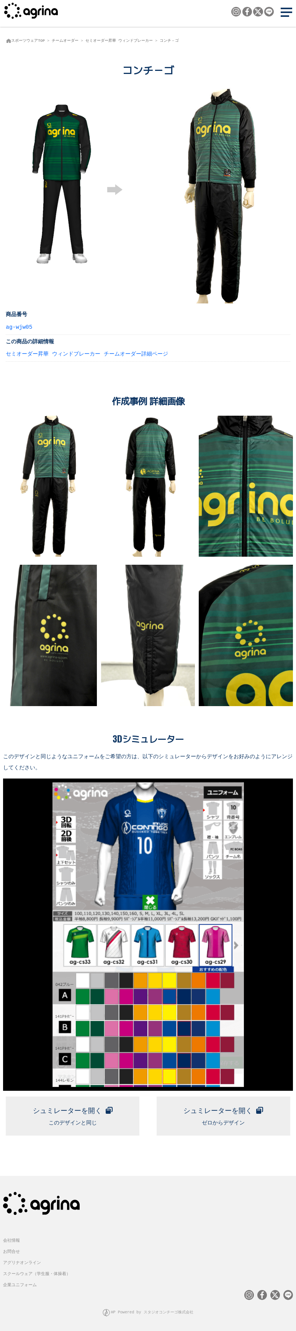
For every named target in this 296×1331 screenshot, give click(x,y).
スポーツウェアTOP (28, 40)
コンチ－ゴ (169, 40)
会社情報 (11, 1240)
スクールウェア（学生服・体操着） (36, 1273)
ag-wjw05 (19, 326)
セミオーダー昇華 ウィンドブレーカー (119, 40)
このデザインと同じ (72, 1114)
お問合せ (11, 1251)
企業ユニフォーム (20, 1284)
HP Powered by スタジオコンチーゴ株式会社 (152, 1312)
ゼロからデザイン (223, 1114)
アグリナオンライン (22, 1262)
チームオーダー (65, 40)
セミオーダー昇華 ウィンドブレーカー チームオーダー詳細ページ (87, 353)
